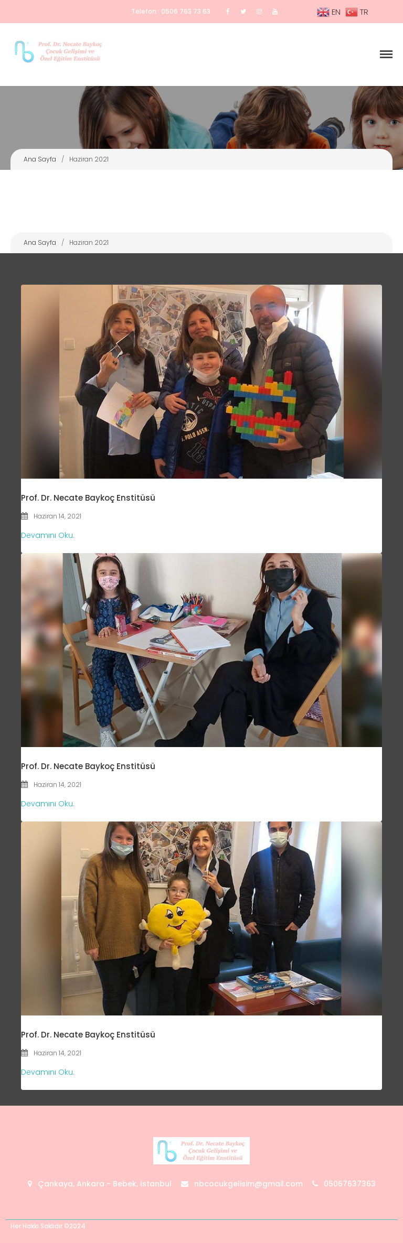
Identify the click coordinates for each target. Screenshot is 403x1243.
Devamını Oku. (48, 535)
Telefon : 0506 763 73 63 (170, 11)
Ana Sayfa (40, 159)
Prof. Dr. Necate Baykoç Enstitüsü (88, 497)
